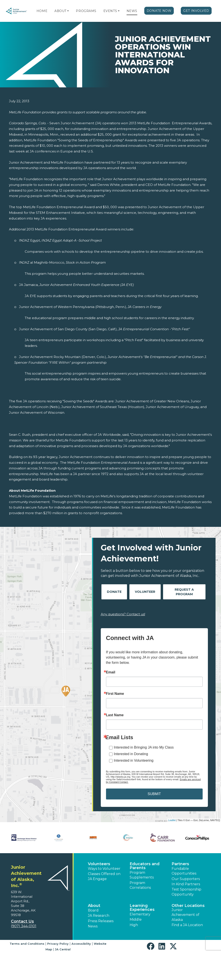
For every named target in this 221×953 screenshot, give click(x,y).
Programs (86, 11)
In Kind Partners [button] (186, 884)
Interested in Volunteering (133, 760)
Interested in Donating (131, 754)
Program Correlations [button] (140, 885)
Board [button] (93, 910)
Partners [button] (180, 864)
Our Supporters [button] (186, 879)
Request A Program (184, 592)
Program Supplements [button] (142, 874)
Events (110, 11)
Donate (114, 592)
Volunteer (145, 592)
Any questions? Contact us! (123, 614)
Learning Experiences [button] (142, 907)
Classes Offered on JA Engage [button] (104, 876)
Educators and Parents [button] (145, 866)
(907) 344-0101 (23, 926)
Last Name (115, 715)
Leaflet (172, 820)
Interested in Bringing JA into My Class (144, 747)
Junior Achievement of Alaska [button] (185, 915)
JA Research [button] (98, 915)
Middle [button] (136, 919)
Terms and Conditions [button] (27, 943)
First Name (115, 693)
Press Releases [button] (100, 921)
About (60, 11)
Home (42, 11)
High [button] (134, 925)
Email (110, 672)
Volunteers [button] (99, 864)
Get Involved (196, 11)
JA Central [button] (63, 949)
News (132, 11)
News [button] (92, 926)
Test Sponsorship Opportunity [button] (186, 891)
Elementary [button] (140, 914)
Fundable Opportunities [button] (184, 871)
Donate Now (159, 11)
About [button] (94, 906)
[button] (68, 11)
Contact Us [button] (22, 921)
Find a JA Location (187, 925)
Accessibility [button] (81, 943)
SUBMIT (154, 794)
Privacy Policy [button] (58, 943)
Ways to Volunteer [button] (104, 869)
